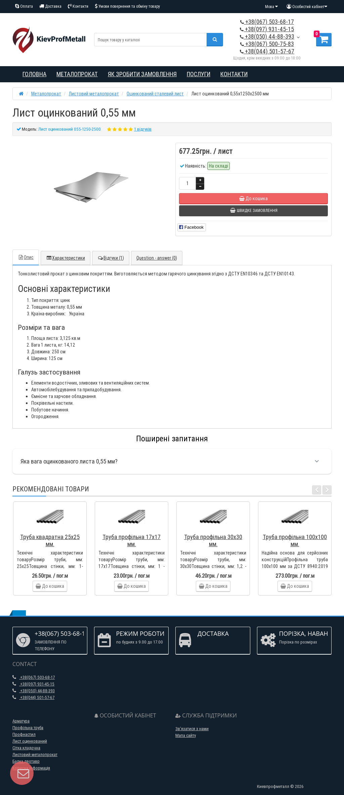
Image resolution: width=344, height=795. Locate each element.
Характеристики (65, 258)
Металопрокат (77, 74)
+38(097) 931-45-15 (267, 29)
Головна (34, 74)
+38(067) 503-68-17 (267, 22)
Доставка (50, 6)
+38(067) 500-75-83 (267, 44)
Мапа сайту (185, 735)
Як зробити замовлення (142, 74)
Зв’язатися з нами (192, 729)
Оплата (24, 6)
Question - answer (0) (156, 258)
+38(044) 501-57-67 (267, 51)
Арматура (21, 721)
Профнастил (24, 734)
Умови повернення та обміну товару (127, 6)
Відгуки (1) (110, 258)
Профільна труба (27, 728)
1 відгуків (143, 129)
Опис (26, 257)
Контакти (78, 6)
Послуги (198, 74)
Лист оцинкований (29, 741)
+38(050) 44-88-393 (267, 36)
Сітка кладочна (26, 748)
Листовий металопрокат (34, 754)
